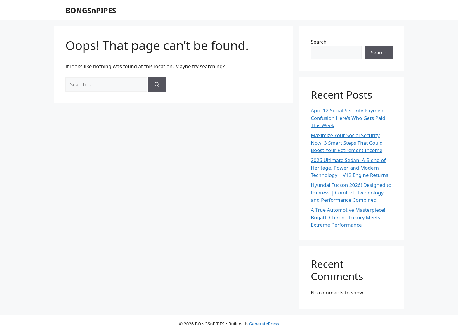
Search (319, 41)
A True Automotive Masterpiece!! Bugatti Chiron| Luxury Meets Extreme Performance (349, 217)
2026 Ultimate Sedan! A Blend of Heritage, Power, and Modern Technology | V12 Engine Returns (349, 167)
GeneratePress (264, 324)
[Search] (157, 84)
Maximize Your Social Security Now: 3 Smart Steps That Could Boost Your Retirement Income (347, 142)
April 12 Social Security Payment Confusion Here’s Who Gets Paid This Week (348, 118)
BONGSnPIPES (90, 10)
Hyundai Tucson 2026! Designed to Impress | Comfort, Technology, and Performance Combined (351, 192)
